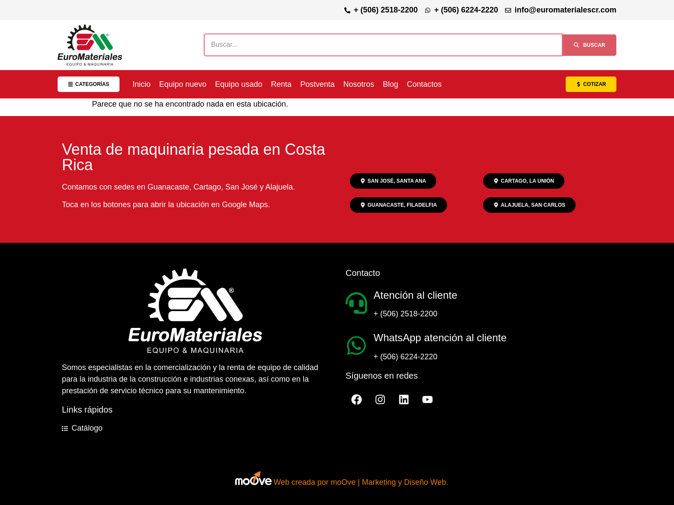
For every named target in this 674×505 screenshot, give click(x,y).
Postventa (317, 84)
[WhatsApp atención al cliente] (356, 345)
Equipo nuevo (182, 84)
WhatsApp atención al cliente (440, 337)
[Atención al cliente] (356, 303)
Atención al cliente (415, 295)
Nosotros (358, 84)
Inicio (141, 84)
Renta (281, 84)
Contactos (424, 84)
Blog (390, 84)
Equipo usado (238, 84)
